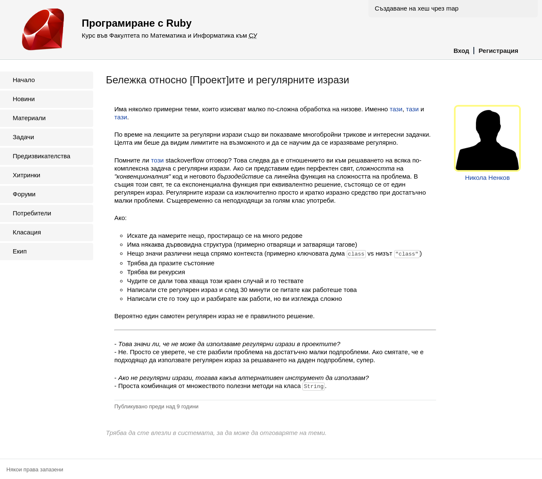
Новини (24, 98)
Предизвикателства (41, 156)
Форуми (24, 194)
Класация (27, 232)
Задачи (23, 136)
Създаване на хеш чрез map (417, 8)
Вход (461, 50)
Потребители (32, 213)
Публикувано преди (156, 405)
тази (396, 109)
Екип (20, 251)
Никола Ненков (487, 177)
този (157, 160)
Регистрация (498, 50)
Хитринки (26, 175)
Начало (24, 79)
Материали (29, 117)
